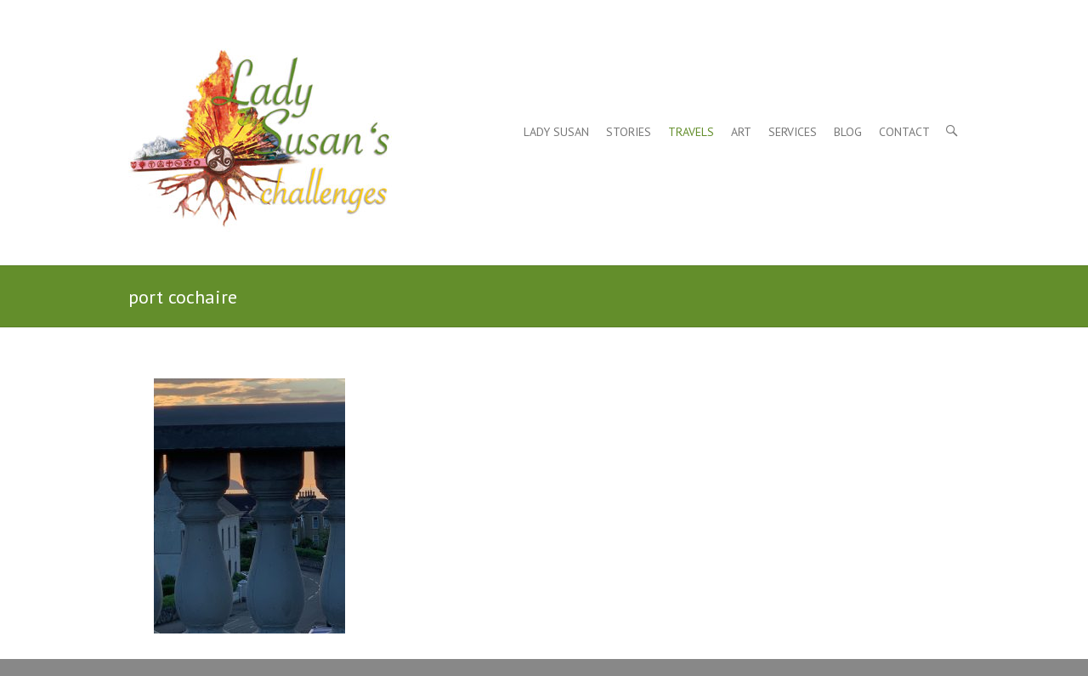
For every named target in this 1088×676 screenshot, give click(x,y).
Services (792, 131)
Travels (691, 131)
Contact (904, 131)
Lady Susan (556, 131)
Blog (848, 131)
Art (741, 131)
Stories (628, 131)
